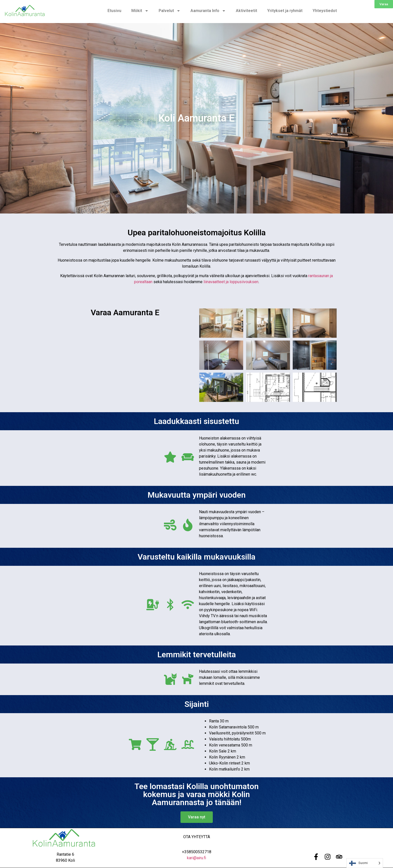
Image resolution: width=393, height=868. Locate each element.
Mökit (140, 10)
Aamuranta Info (208, 10)
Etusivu (114, 10)
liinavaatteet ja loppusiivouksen (231, 281)
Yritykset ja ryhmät (285, 10)
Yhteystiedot (325, 10)
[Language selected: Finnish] (364, 863)
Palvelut (169, 10)
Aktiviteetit (246, 10)
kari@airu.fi (196, 857)
